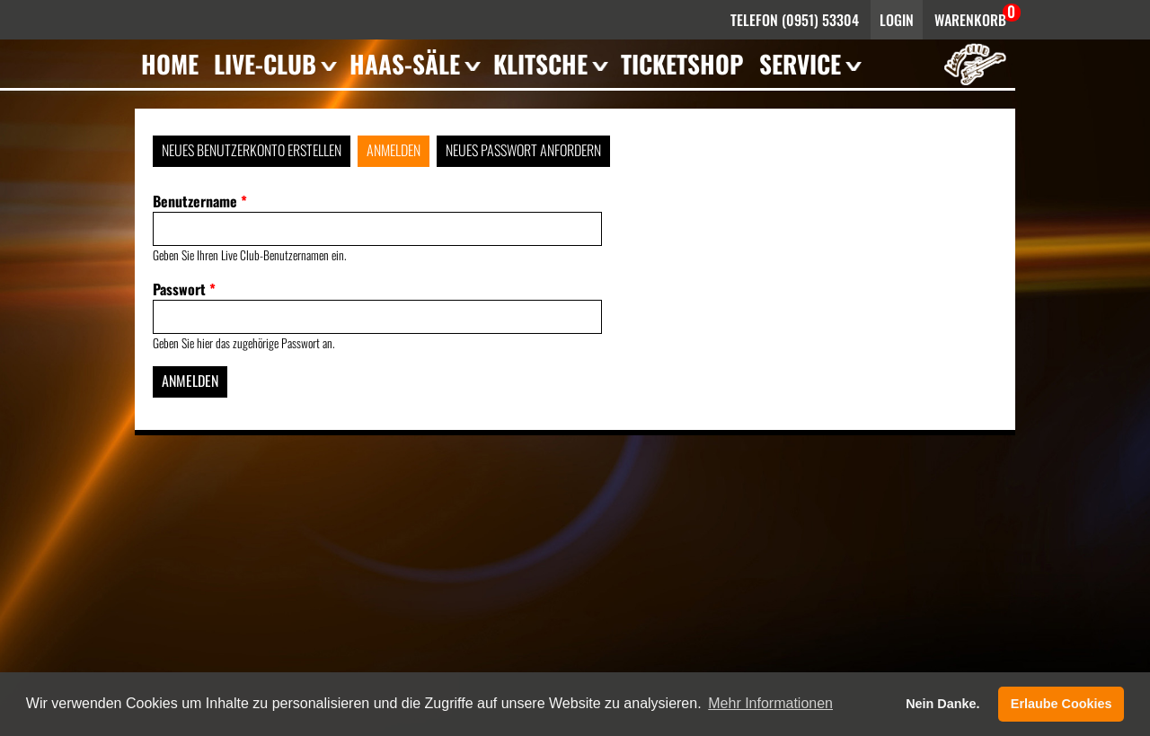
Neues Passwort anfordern (523, 150)
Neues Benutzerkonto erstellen (251, 150)
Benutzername (200, 201)
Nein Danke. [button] (942, 704)
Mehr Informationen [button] (770, 703)
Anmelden (393, 150)
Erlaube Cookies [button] (1061, 704)
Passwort (184, 289)
